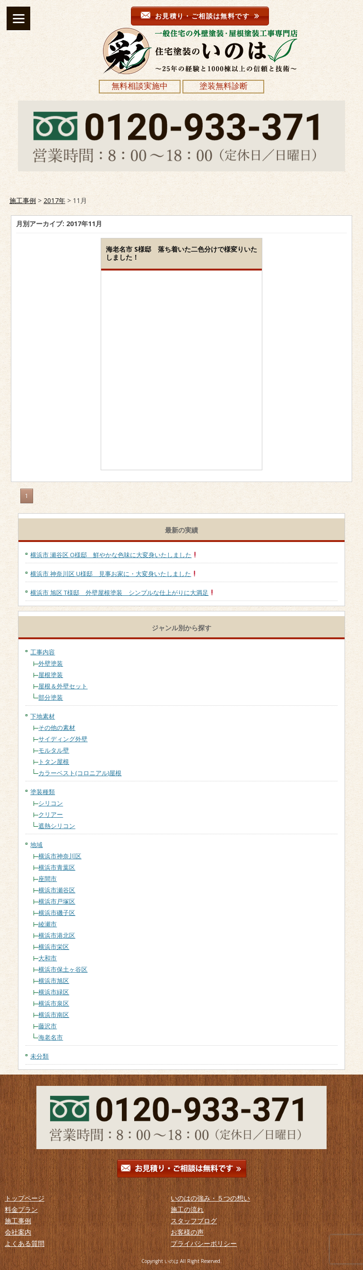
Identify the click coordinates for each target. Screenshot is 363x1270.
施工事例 (22, 200)
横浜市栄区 (53, 946)
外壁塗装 (50, 663)
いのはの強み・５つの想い (210, 1198)
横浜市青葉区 (56, 867)
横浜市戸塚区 (56, 901)
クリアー (50, 814)
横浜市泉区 (53, 1003)
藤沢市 (47, 1026)
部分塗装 (50, 697)
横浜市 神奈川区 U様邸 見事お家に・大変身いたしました (114, 573)
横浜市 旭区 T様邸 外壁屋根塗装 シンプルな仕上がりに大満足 (122, 592)
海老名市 (50, 1037)
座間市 (47, 878)
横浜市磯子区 (56, 912)
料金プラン (21, 1209)
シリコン (50, 803)
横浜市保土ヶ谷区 (62, 969)
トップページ (24, 1198)
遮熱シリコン (56, 825)
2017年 (54, 200)
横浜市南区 (53, 1014)
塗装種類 (42, 791)
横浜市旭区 (53, 980)
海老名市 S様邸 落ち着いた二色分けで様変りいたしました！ (181, 253)
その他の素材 (56, 727)
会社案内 (18, 1232)
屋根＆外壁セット (62, 686)
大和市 (47, 958)
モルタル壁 (53, 750)
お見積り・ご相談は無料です (200, 15)
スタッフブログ (194, 1220)
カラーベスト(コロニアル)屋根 (79, 773)
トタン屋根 (53, 761)
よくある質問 (24, 1243)
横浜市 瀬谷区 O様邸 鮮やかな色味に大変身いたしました (114, 554)
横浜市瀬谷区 (56, 890)
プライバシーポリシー (204, 1243)
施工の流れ (187, 1209)
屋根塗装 (50, 674)
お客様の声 (187, 1232)
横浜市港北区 (56, 935)
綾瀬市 (47, 924)
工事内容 (42, 652)
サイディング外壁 (62, 739)
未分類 (39, 1056)
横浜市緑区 (53, 992)
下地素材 (42, 716)
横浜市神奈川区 (59, 856)
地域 (36, 844)
